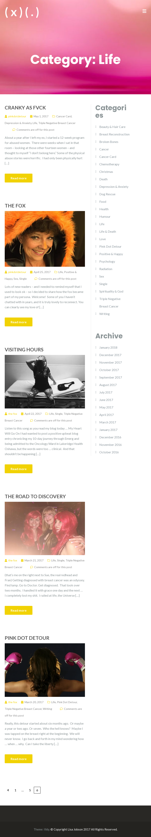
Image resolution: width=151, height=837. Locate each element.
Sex (16, 278)
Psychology (107, 261)
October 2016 (109, 452)
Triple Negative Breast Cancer (57, 123)
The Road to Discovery (35, 496)
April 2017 (106, 415)
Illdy (46, 829)
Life (35, 123)
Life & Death (107, 231)
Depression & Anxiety (18, 123)
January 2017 (108, 429)
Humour (104, 216)
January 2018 (108, 347)
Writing (47, 708)
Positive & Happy (111, 254)
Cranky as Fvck (25, 107)
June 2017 (106, 400)
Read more (19, 178)
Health (104, 209)
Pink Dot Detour (27, 638)
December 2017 (110, 355)
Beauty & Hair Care (112, 127)
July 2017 (105, 392)
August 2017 (108, 385)
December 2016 (110, 437)
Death (103, 179)
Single (23, 278)
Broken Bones (108, 142)
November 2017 (110, 362)
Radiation (105, 269)
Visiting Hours (24, 349)
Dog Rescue (107, 194)
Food (102, 201)
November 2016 (110, 444)
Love (102, 239)
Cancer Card (64, 116)
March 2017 (107, 422)
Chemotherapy (109, 164)
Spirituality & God (111, 291)
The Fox (15, 205)
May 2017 (106, 407)
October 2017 (109, 370)
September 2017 (110, 377)
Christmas (106, 171)
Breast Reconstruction (114, 134)
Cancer (104, 149)
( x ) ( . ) (22, 12)
